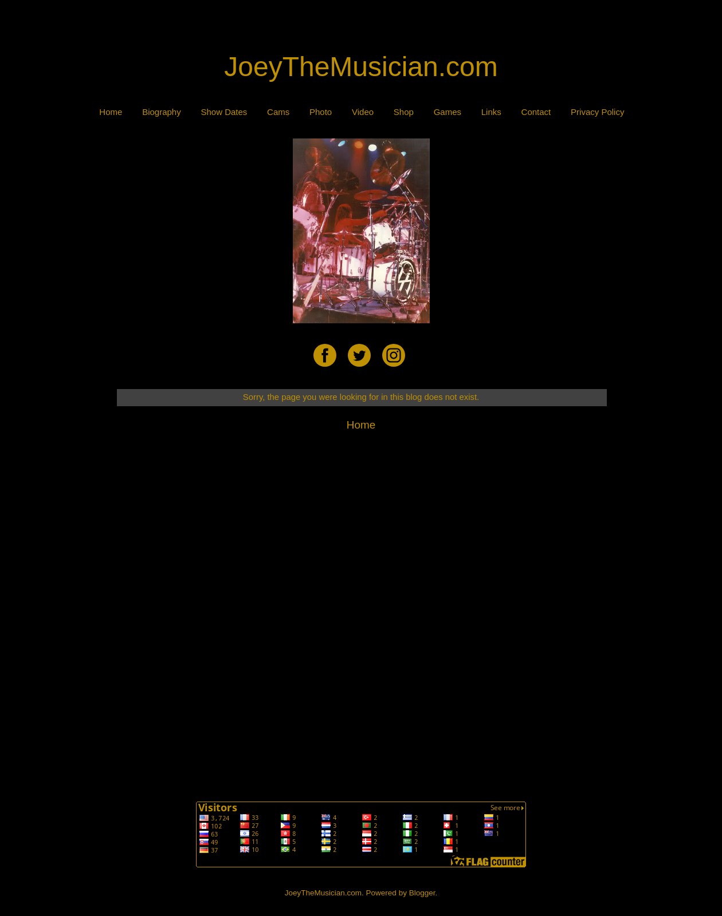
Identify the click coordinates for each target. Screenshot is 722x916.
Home (110, 112)
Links (491, 112)
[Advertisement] (361, 27)
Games (447, 112)
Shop (404, 112)
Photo (320, 112)
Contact (536, 112)
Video (363, 112)
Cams (278, 112)
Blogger (422, 893)
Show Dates (224, 112)
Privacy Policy (597, 112)
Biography (161, 112)
